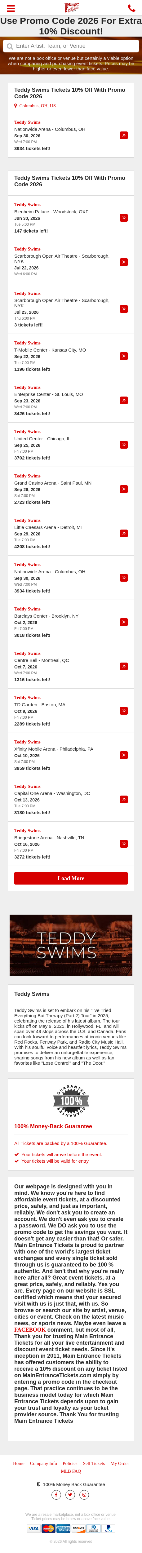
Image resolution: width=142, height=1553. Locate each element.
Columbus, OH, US (35, 105)
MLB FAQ (71, 1471)
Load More (71, 878)
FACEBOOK (30, 1330)
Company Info (43, 1463)
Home (18, 1463)
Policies (70, 1463)
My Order (119, 1463)
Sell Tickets (94, 1463)
